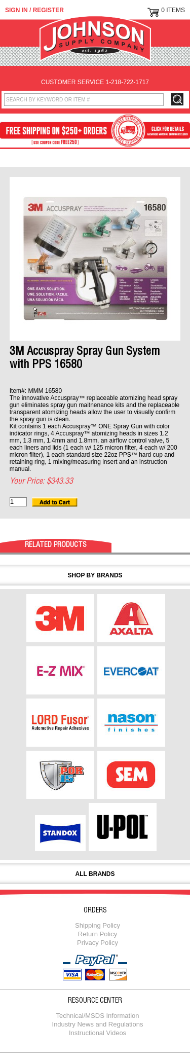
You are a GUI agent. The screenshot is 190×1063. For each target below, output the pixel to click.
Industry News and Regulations (97, 1024)
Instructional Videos (97, 1033)
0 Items (173, 10)
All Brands (95, 873)
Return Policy (97, 934)
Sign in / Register (34, 10)
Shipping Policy (97, 925)
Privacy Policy (97, 942)
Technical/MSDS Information (97, 1015)
